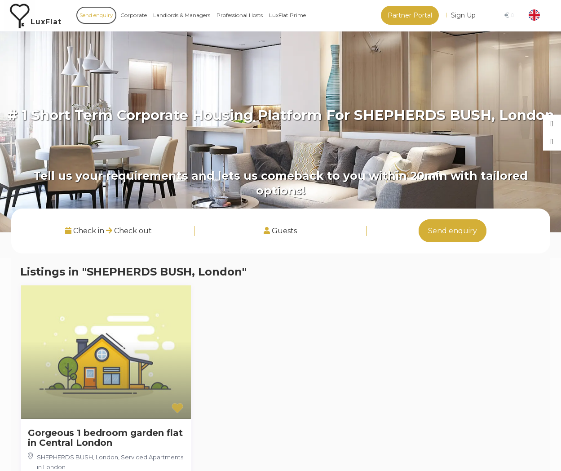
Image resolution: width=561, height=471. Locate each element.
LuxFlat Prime (287, 15)
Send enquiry (96, 15)
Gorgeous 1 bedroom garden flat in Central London (105, 438)
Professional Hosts (239, 15)
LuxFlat (46, 22)
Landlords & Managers (181, 15)
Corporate (133, 15)
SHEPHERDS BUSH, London (77, 457)
